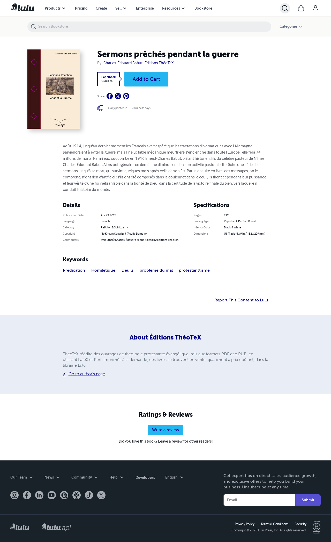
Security (300, 524)
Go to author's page (87, 374)
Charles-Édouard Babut (122, 63)
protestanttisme (194, 270)
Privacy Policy (244, 524)
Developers (145, 477)
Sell (118, 8)
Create (101, 8)
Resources (171, 8)
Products (53, 8)
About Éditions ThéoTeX (165, 337)
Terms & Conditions (274, 524)
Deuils (127, 270)
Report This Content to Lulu (241, 300)
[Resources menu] (183, 8)
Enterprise (145, 8)
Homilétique (103, 270)
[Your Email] (259, 500)
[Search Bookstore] (154, 26)
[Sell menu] (125, 8)
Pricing (81, 8)
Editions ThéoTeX (159, 63)
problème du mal (156, 270)
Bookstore (203, 8)
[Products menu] (64, 8)
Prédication (74, 270)
